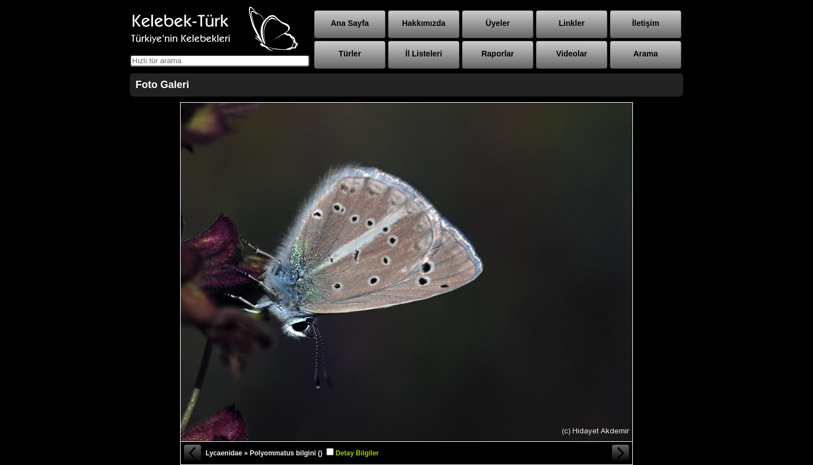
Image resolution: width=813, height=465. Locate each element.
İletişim (645, 23)
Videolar (571, 53)
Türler (350, 53)
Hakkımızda (423, 23)
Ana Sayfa (350, 23)
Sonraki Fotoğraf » (621, 453)
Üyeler (498, 23)
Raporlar (498, 53)
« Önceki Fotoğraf (192, 453)
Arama (645, 53)
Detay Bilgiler (357, 453)
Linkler (572, 23)
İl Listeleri (423, 53)
